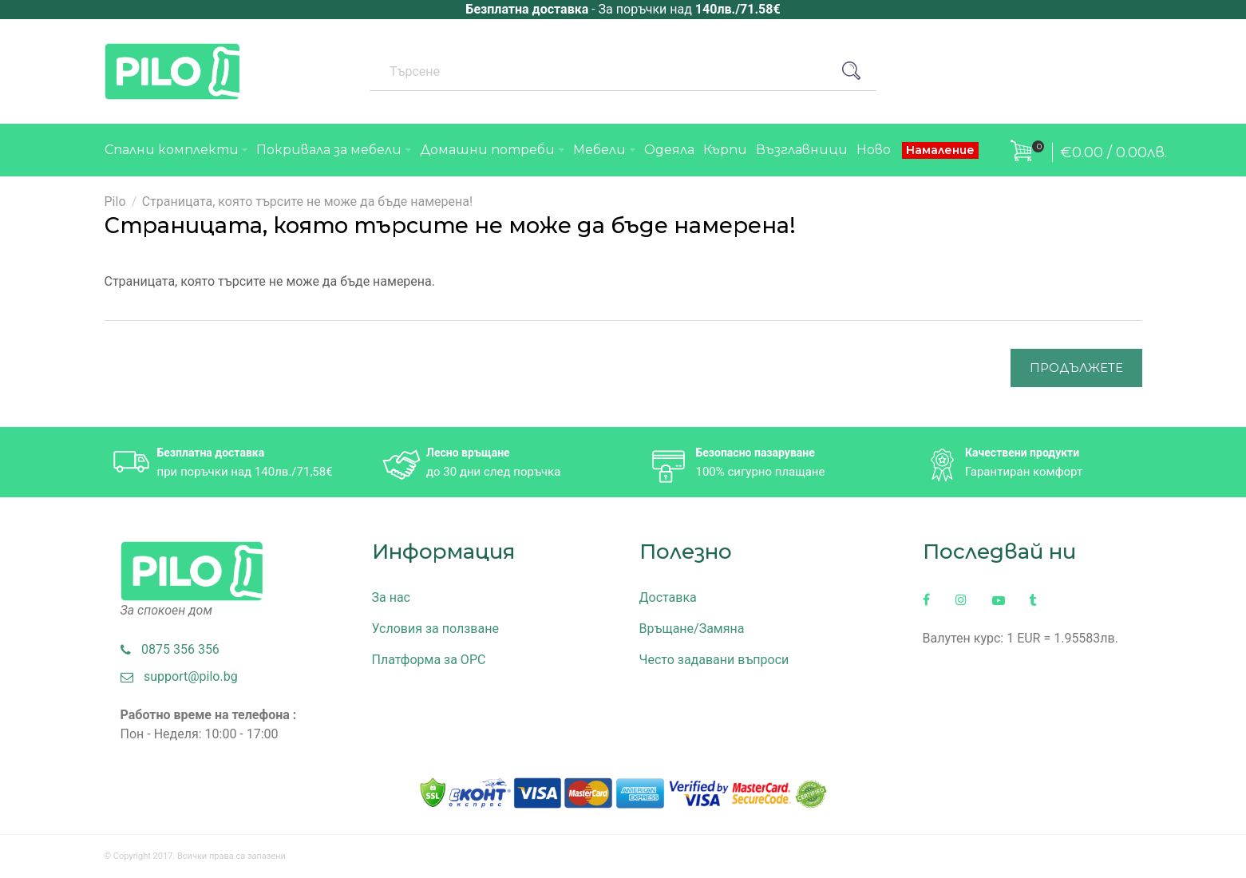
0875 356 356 (170, 649)
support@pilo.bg (179, 676)
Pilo (115, 201)
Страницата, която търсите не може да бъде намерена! (307, 201)
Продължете (1076, 367)
